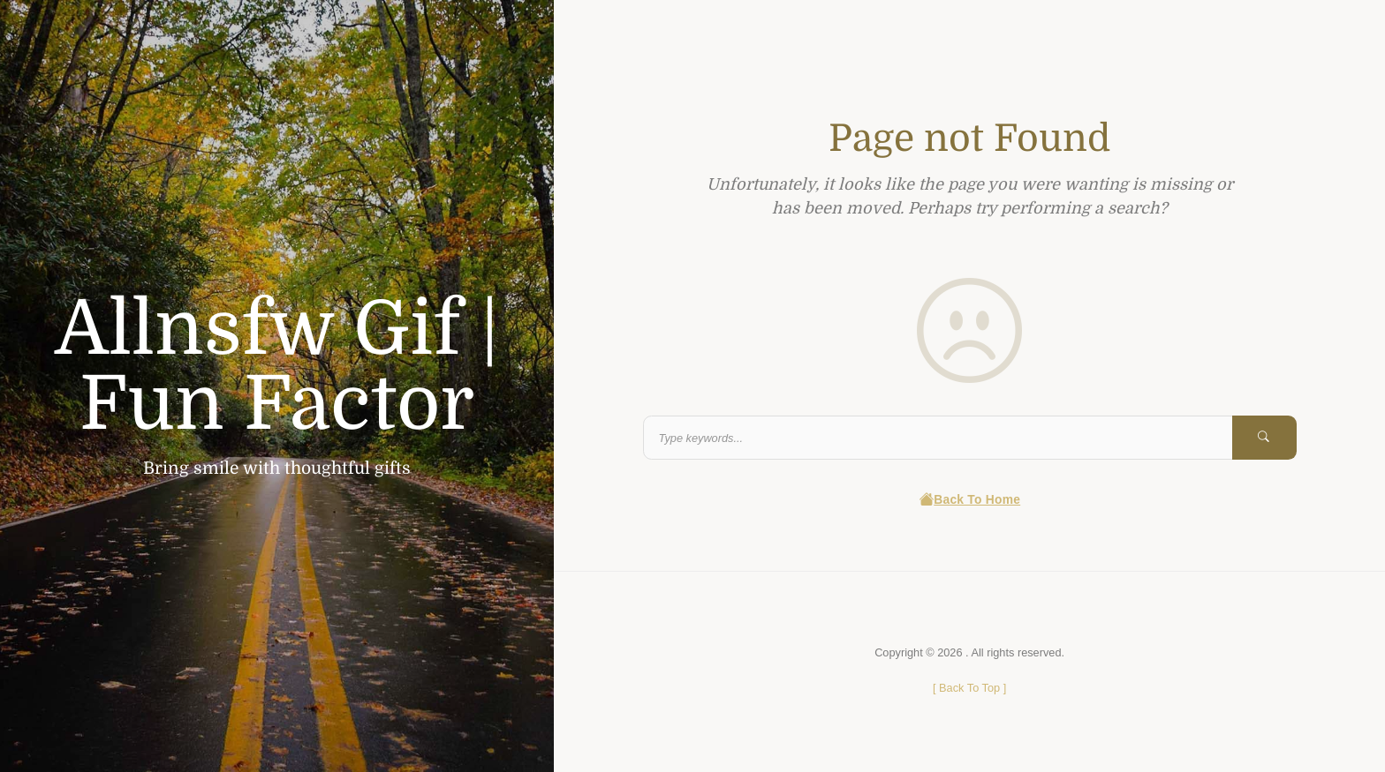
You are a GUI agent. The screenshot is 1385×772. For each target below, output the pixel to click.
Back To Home (969, 499)
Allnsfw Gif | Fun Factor (277, 366)
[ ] (969, 687)
